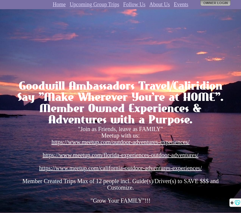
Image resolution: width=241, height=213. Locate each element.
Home (59, 4)
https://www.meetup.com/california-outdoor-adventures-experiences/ (120, 168)
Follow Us (134, 4)
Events (181, 4)
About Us (159, 4)
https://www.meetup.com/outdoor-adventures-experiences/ (120, 142)
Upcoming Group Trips (94, 4)
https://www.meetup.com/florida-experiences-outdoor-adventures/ (120, 155)
